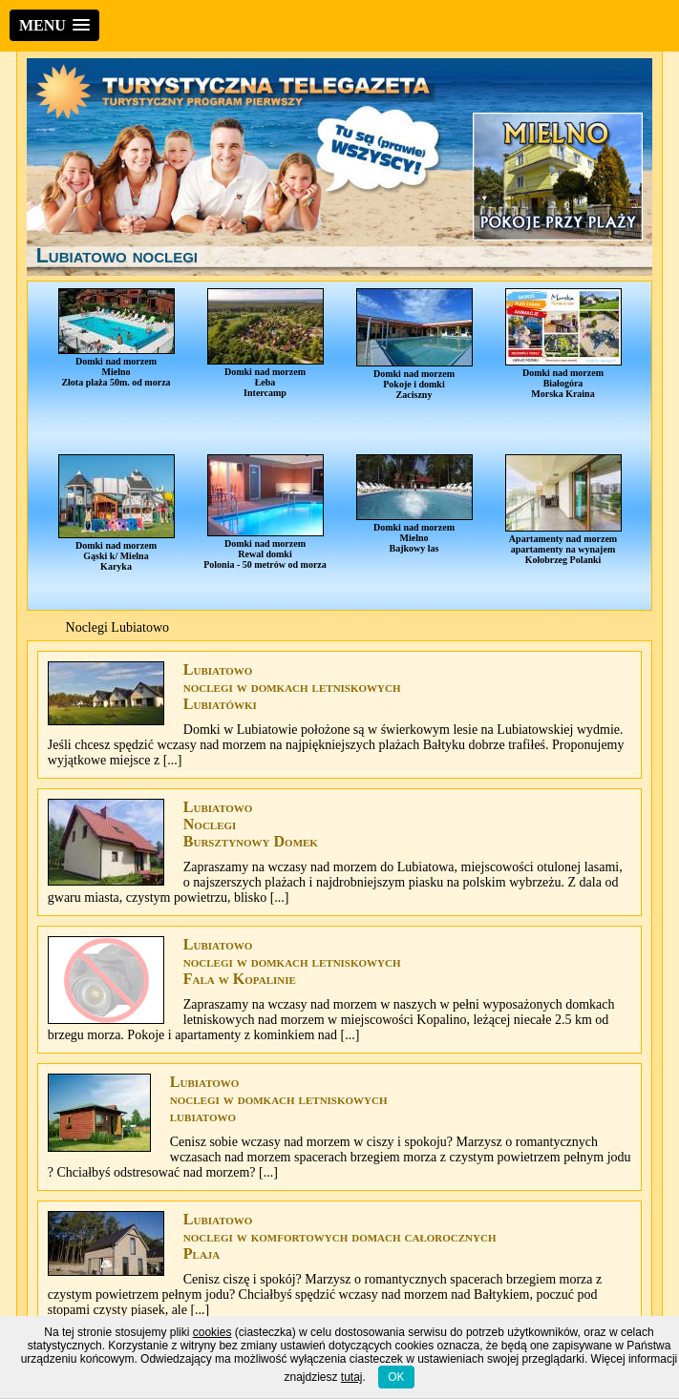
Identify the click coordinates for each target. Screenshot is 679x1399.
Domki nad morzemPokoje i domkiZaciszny (414, 344)
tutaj (352, 1377)
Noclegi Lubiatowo (117, 627)
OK (396, 1377)
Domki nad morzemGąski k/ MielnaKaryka (116, 513)
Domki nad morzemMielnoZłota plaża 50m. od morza (116, 337)
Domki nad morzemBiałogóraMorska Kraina (563, 343)
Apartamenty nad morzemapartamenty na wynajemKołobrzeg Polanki (563, 509)
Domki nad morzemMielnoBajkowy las (414, 503)
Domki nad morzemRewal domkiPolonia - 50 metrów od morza (265, 512)
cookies (212, 1332)
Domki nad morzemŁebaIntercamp (265, 343)
